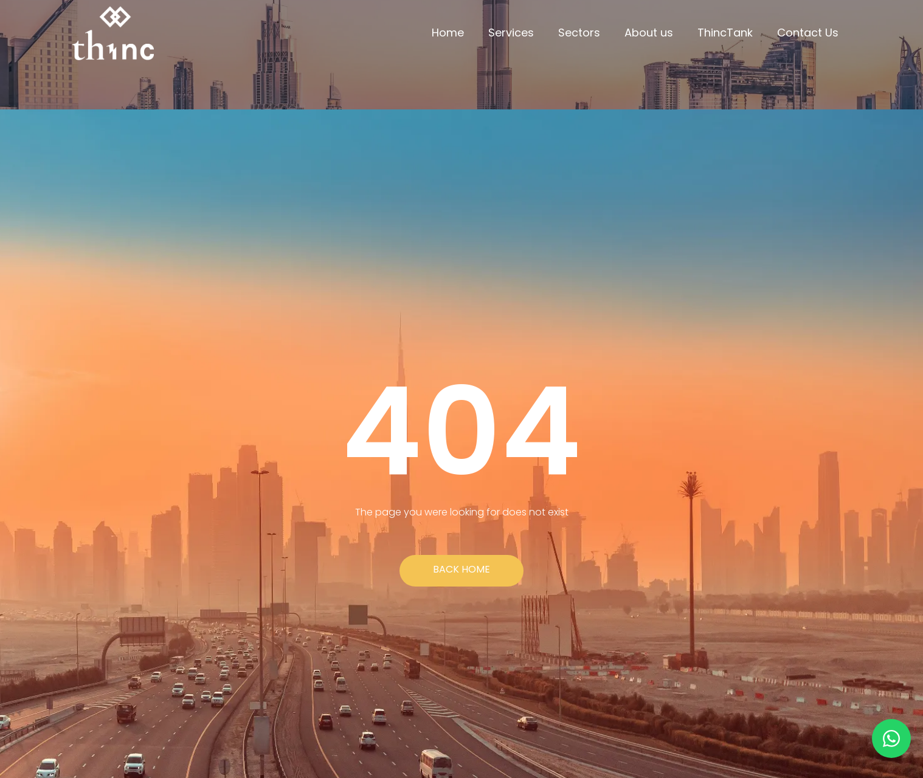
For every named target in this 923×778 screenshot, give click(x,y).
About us (648, 32)
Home (448, 32)
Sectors (579, 32)
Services (511, 32)
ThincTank (725, 32)
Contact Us (807, 32)
